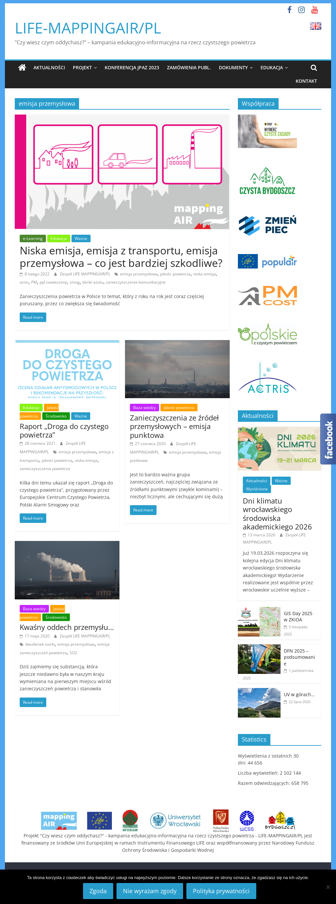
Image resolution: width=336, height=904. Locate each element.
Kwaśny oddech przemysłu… (67, 627)
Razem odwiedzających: (264, 783)
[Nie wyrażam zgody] (328, 887)
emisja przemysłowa (139, 274)
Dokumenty (233, 67)
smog (75, 282)
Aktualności (49, 67)
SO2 (73, 653)
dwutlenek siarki (40, 644)
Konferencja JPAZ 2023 (132, 67)
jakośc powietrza (175, 274)
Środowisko (56, 416)
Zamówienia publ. (189, 67)
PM (34, 282)
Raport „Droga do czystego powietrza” (64, 430)
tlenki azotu (92, 282)
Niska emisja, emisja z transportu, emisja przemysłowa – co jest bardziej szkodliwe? (121, 256)
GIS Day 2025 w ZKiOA (298, 616)
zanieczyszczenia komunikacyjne (136, 282)
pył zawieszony (53, 282)
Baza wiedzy (144, 407)
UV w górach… (299, 694)
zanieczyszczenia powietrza (45, 468)
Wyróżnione (257, 489)
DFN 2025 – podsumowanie (299, 657)
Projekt (82, 67)
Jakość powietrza (179, 407)
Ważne (81, 238)
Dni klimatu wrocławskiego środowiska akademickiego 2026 (277, 513)
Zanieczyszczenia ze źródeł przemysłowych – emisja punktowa (174, 426)
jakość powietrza (57, 460)
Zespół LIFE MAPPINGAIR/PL (85, 274)
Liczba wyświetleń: (259, 773)
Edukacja (272, 67)
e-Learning (33, 238)
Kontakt (306, 81)
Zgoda (98, 891)
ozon (24, 282)
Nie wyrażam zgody (150, 891)
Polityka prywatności (221, 891)
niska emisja (204, 274)
